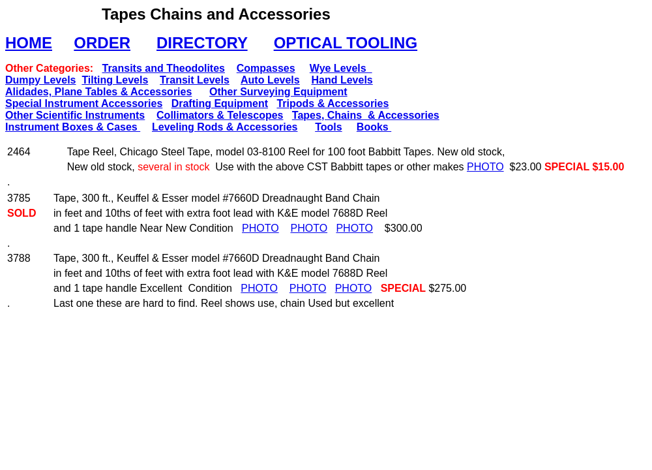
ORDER (102, 43)
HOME (28, 43)
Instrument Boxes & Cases (72, 127)
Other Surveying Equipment (278, 91)
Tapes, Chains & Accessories (365, 115)
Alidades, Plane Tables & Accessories (98, 91)
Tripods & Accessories (332, 103)
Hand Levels (341, 80)
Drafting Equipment (219, 103)
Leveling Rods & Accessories (225, 127)
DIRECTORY (202, 43)
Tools (328, 127)
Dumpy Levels (40, 80)
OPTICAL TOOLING (345, 43)
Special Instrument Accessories (83, 103)
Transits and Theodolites (163, 68)
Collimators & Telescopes (219, 115)
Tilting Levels (115, 80)
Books (374, 127)
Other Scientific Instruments (75, 115)
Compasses (266, 68)
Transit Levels (195, 80)
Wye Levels (341, 68)
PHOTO (485, 166)
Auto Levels (270, 80)
